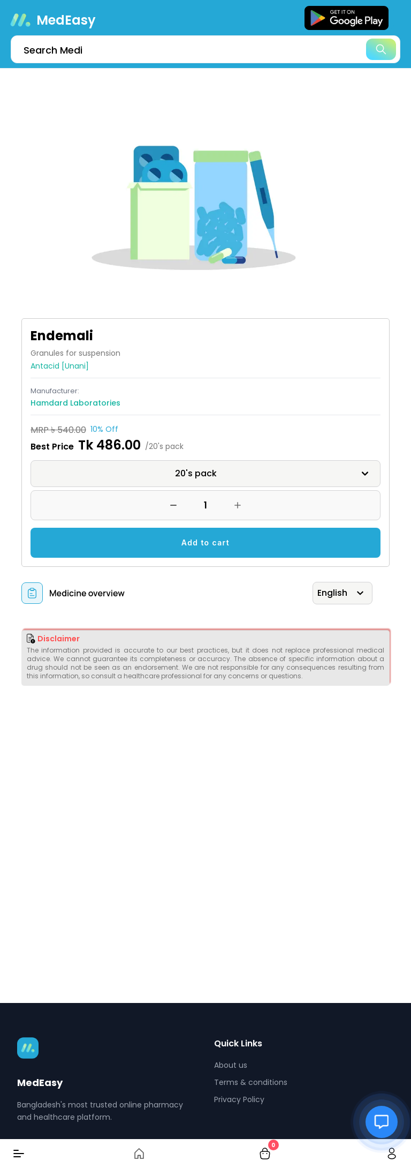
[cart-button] (265, 1153)
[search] (205, 49)
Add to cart (205, 542)
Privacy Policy (239, 1099)
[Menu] (19, 1153)
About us (230, 1065)
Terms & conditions (250, 1082)
